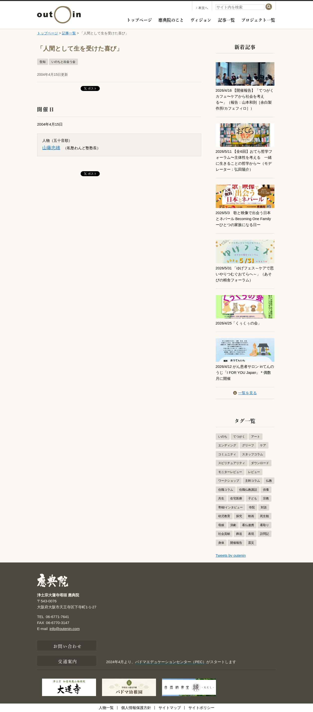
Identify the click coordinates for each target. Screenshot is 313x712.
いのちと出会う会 (63, 62)
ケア (263, 445)
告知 (43, 62)
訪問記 (264, 534)
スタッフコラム (252, 454)
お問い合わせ (67, 645)
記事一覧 (226, 19)
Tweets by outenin (231, 555)
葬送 (239, 534)
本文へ (202, 8)
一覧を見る (245, 393)
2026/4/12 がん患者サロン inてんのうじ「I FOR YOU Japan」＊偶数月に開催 (244, 372)
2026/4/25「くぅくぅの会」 (239, 323)
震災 (251, 543)
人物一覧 (106, 708)
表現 (251, 534)
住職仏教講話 (248, 489)
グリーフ (248, 445)
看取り (264, 525)
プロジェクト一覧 (258, 19)
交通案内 (67, 661)
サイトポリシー (201, 708)
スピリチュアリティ (231, 463)
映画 (251, 516)
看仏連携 (248, 525)
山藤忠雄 (51, 147)
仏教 (269, 480)
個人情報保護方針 (136, 708)
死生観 (264, 516)
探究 (239, 516)
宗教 (266, 498)
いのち (222, 436)
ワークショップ (228, 480)
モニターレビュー (230, 472)
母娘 (221, 525)
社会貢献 (224, 534)
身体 (221, 543)
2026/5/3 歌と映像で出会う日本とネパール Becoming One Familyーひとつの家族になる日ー (244, 219)
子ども (252, 498)
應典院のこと (171, 19)
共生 (221, 498)
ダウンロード (260, 463)
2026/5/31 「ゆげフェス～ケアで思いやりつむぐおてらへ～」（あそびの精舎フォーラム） (245, 274)
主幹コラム (252, 480)
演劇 (233, 525)
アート (255, 436)
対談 (264, 507)
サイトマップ (169, 708)
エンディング (227, 445)
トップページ (139, 19)
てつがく (239, 436)
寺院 (252, 507)
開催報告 (236, 543)
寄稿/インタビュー (230, 507)
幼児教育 (224, 516)
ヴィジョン (200, 19)
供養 (266, 489)
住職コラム (225, 489)
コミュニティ (227, 454)
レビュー (254, 472)
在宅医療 (236, 498)
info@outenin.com (65, 629)
